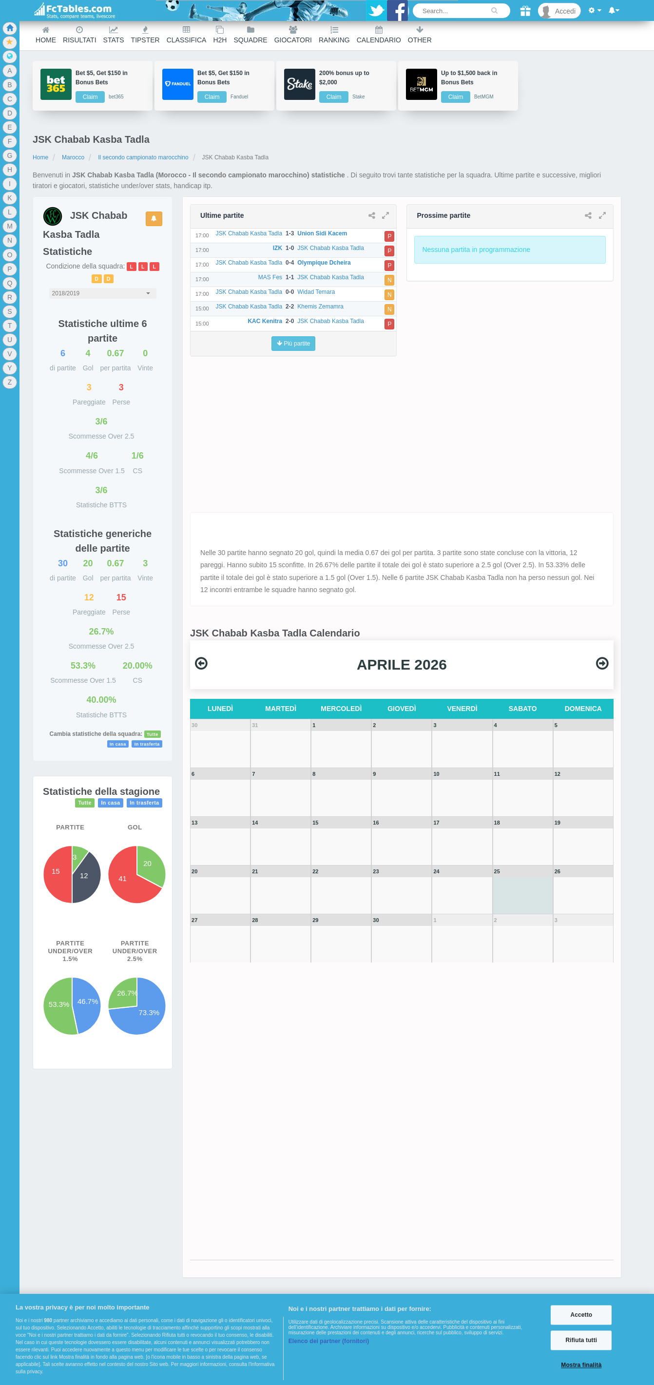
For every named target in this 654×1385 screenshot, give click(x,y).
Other (420, 35)
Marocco (73, 157)
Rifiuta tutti (581, 1340)
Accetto (581, 1314)
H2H (220, 35)
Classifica (187, 35)
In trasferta (147, 744)
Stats (113, 35)
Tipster (145, 35)
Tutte (152, 734)
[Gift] (526, 11)
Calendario (379, 35)
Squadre (250, 35)
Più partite (293, 343)
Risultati (79, 35)
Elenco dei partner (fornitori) (329, 1341)
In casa (118, 744)
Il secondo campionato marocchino (143, 157)
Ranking (334, 35)
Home (46, 35)
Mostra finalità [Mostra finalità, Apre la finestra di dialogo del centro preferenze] (581, 1365)
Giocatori (293, 35)
